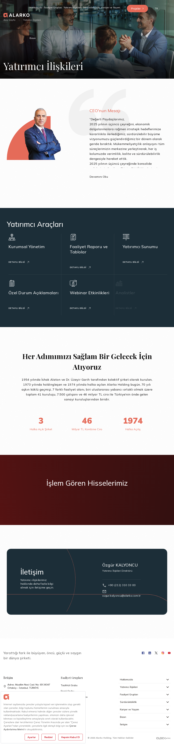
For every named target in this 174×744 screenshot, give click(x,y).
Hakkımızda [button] (36, 7)
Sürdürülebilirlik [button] (91, 7)
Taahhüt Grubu (69, 685)
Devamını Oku (99, 176)
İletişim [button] (144, 724)
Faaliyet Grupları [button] (53, 7)
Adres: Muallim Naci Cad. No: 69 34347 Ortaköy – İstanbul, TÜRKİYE (26, 686)
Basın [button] (33, 38)
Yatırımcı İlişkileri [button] (72, 7)
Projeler (137, 8)
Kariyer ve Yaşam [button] (110, 7)
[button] (156, 8)
